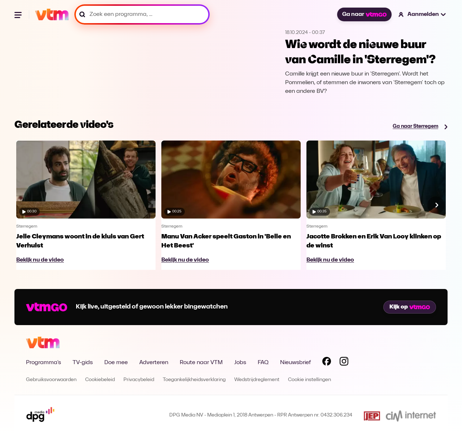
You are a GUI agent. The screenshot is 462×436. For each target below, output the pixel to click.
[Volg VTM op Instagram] (344, 362)
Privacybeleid (138, 380)
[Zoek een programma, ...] (142, 14)
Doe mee (116, 363)
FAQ (263, 363)
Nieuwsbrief (295, 363)
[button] (422, 14)
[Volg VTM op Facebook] (326, 362)
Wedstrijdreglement (256, 380)
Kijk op (409, 307)
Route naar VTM (201, 363)
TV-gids (83, 363)
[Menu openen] (18, 14)
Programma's (43, 363)
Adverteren (153, 363)
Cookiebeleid (100, 380)
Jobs (240, 363)
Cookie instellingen (309, 380)
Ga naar (364, 14)
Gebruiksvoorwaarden (51, 380)
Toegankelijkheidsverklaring (194, 380)
